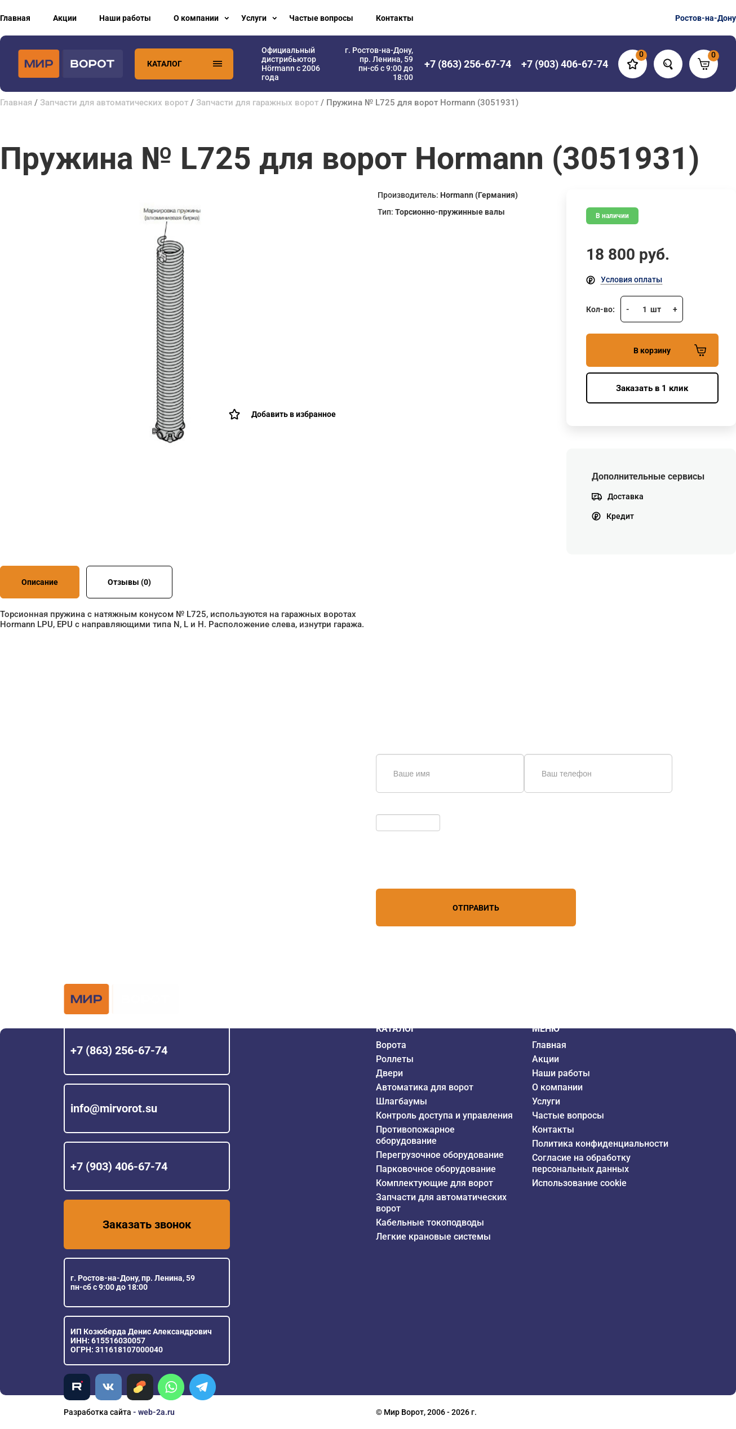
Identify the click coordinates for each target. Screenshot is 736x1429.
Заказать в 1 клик (652, 388)
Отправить (476, 907)
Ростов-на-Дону (705, 18)
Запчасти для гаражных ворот (257, 102)
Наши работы (125, 18)
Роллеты (395, 1059)
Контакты (395, 18)
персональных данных (418, 867)
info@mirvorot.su (113, 1108)
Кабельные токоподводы (430, 1222)
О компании (196, 18)
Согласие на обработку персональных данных (581, 1163)
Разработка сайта (97, 1412)
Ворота (391, 1045)
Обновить (397, 809)
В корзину (669, 350)
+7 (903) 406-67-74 (118, 1166)
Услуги (254, 18)
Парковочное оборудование (436, 1169)
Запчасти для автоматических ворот (114, 102)
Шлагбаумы (401, 1101)
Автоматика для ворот (424, 1087)
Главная (15, 18)
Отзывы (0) (129, 582)
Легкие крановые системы (433, 1236)
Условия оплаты (631, 279)
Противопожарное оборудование (415, 1135)
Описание (39, 582)
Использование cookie (579, 1183)
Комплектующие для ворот (434, 1183)
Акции (65, 18)
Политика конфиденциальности (600, 1143)
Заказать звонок (147, 1224)
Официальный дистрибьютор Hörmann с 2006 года (290, 64)
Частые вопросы (321, 18)
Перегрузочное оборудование (440, 1155)
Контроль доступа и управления (444, 1115)
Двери (389, 1073)
